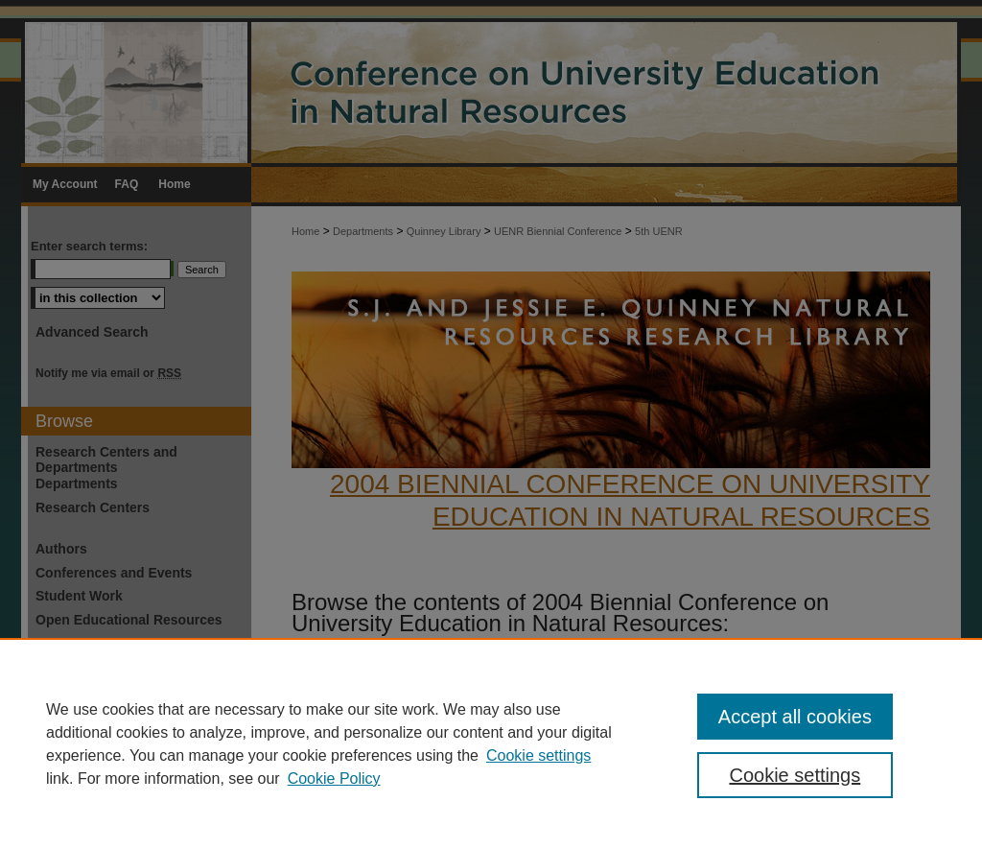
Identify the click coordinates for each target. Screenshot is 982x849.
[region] (491, 743)
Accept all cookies (795, 716)
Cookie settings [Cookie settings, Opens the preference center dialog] (794, 775)
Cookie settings (538, 755)
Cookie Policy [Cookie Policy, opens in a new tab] (334, 778)
